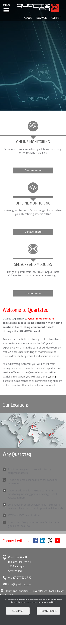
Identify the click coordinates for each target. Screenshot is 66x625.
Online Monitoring (33, 141)
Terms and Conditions (18, 591)
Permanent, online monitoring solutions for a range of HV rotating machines (33, 150)
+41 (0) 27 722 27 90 (19, 577)
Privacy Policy (39, 591)
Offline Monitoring (33, 203)
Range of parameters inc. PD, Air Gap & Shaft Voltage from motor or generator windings (33, 273)
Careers (28, 17)
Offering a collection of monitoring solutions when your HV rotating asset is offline (33, 212)
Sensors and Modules (33, 264)
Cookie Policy (56, 591)
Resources (41, 17)
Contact (56, 17)
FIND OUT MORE (48, 610)
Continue (17, 610)
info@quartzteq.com (19, 584)
